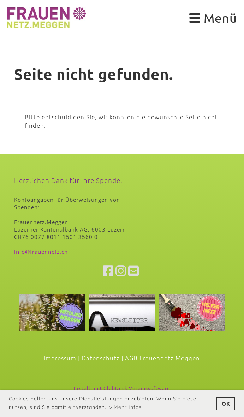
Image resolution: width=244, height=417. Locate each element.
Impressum (60, 358)
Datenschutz (101, 358)
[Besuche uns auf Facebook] (108, 271)
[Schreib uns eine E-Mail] (133, 271)
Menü (213, 18)
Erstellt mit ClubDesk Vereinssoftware (122, 388)
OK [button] (226, 403)
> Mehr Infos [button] (125, 407)
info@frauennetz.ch (41, 251)
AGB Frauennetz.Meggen (162, 358)
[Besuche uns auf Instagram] (120, 271)
